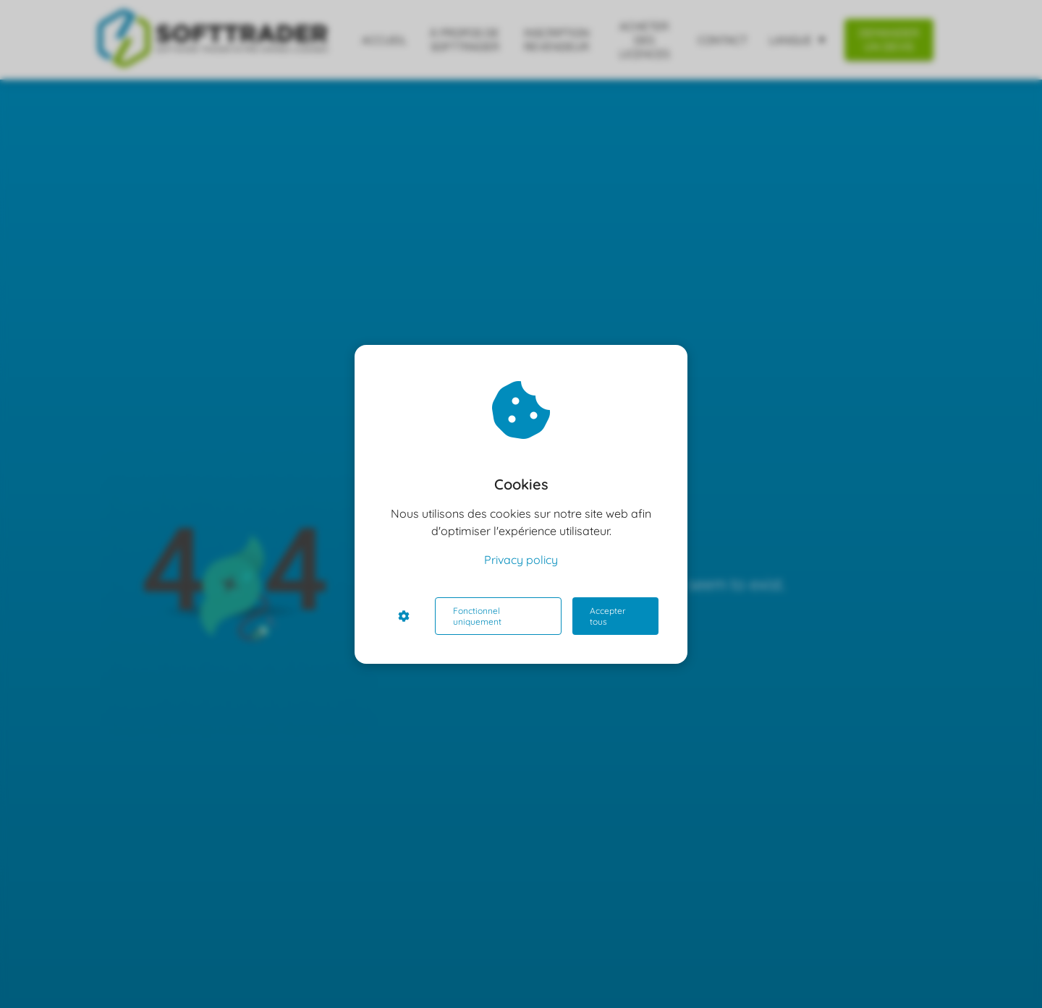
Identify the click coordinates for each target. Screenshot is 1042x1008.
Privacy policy (521, 559)
